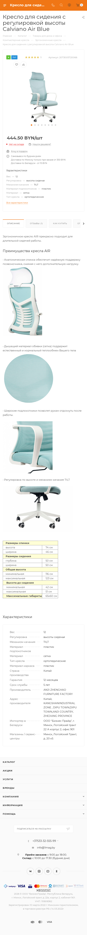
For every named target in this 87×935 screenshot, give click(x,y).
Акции (8, 770)
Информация (13, 805)
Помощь (9, 814)
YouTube (48, 871)
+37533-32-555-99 (44, 841)
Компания (11, 796)
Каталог (9, 762)
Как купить (60, 223)
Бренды (8, 788)
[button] (31, 125)
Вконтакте (30, 871)
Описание (13, 223)
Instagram (39, 871)
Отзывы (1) (36, 223)
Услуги (8, 779)
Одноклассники (56, 871)
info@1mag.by (46, 847)
